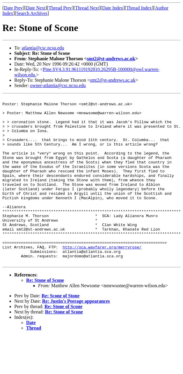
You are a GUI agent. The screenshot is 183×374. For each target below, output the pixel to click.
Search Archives (31, 13)
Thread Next (87, 7)
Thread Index (139, 7)
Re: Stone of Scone (45, 313)
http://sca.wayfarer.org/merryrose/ (102, 277)
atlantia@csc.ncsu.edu (43, 47)
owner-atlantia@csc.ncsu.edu (58, 85)
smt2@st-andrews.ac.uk (111, 58)
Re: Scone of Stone (61, 328)
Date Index (112, 7)
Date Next (35, 7)
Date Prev (13, 7)
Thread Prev (60, 7)
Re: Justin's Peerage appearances (76, 334)
